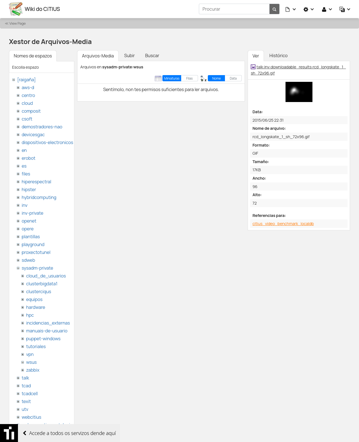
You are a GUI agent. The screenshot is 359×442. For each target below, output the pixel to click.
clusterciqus (38, 291)
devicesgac (33, 134)
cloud (27, 103)
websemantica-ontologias (48, 425)
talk (25, 378)
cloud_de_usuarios (46, 276)
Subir (129, 55)
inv (24, 205)
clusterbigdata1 (41, 284)
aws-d (28, 87)
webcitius (31, 417)
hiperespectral (36, 182)
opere (27, 229)
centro (28, 95)
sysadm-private (37, 268)
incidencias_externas (48, 323)
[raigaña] (26, 80)
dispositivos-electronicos (47, 142)
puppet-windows (43, 338)
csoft (27, 119)
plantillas (31, 236)
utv (25, 409)
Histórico (279, 55)
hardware (35, 307)
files (26, 174)
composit (31, 111)
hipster (29, 189)
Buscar (152, 55)
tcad (26, 386)
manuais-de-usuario (46, 331)
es (24, 166)
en (24, 150)
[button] (291, 9)
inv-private (32, 213)
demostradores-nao (42, 127)
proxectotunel (36, 252)
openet (29, 221)
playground (33, 244)
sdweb (28, 260)
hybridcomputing (39, 197)
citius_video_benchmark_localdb (283, 223)
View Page (17, 23)
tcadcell (30, 393)
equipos (34, 299)
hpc (30, 315)
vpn (30, 354)
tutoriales (36, 346)
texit (26, 401)
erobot (28, 158)
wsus (31, 362)
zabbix (32, 370)
